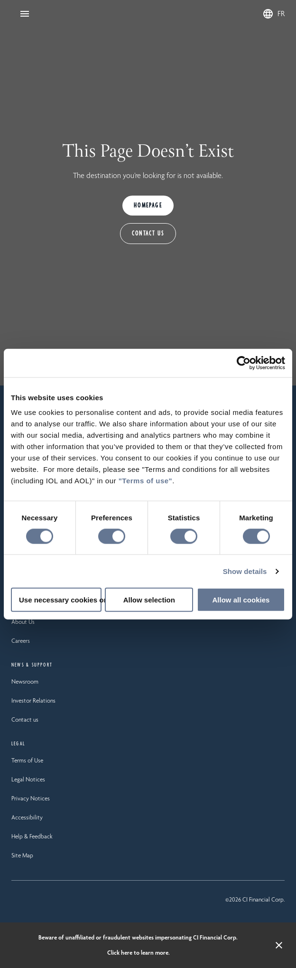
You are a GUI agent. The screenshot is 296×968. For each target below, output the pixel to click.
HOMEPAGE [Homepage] (148, 205)
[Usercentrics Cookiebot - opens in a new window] (243, 363)
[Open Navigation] (24, 14)
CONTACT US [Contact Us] (148, 233)
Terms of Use (27, 760)
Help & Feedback (32, 836)
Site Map (22, 855)
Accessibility (27, 817)
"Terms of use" (145, 481)
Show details (245, 571)
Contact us (24, 719)
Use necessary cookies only (60, 600)
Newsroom (24, 681)
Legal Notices (28, 779)
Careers (20, 640)
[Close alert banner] (279, 945)
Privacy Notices (30, 798)
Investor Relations (33, 700)
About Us (23, 621)
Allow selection (149, 600)
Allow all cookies (241, 600)
